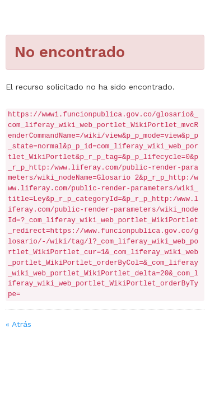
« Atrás (18, 324)
